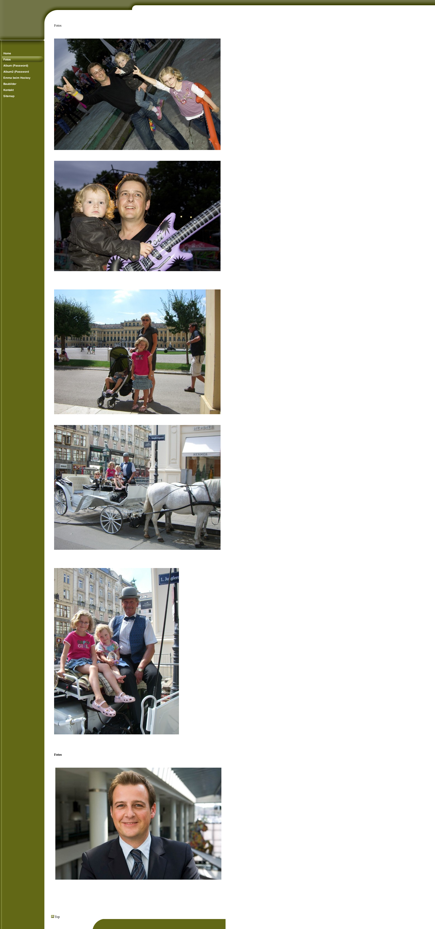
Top (55, 917)
